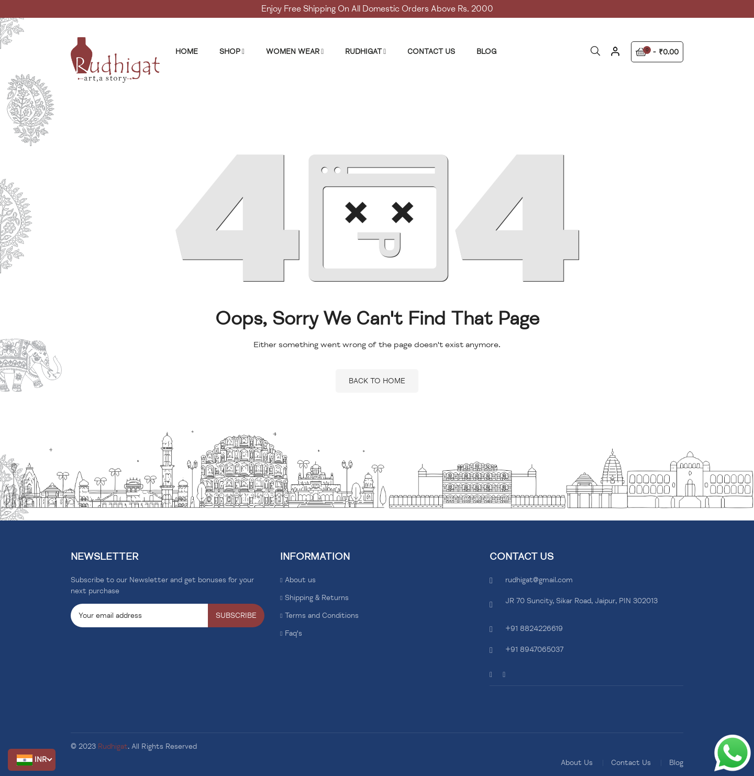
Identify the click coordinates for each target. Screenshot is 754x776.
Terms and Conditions (322, 615)
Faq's (293, 633)
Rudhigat (113, 746)
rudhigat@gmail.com (539, 579)
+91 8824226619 (534, 628)
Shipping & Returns (317, 597)
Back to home (377, 380)
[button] (32, 760)
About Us (577, 762)
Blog (676, 762)
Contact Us (631, 762)
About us (300, 579)
